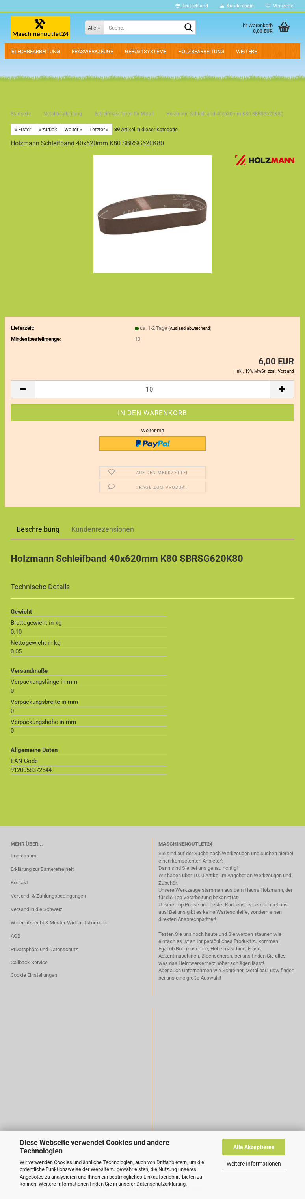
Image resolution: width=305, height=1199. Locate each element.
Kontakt (19, 882)
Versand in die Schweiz (36, 909)
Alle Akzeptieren (254, 1147)
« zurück (48, 129)
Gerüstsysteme (145, 51)
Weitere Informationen (254, 1163)
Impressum (23, 856)
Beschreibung (38, 529)
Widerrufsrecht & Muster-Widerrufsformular (59, 923)
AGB (15, 936)
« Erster (23, 129)
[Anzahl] (152, 389)
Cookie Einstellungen (34, 975)
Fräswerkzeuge (92, 51)
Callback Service (29, 962)
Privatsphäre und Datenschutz (44, 949)
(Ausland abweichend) (190, 328)
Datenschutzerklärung (161, 1184)
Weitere (246, 51)
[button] (191, 6)
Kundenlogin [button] (237, 6)
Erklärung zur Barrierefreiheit (42, 869)
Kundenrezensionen (102, 529)
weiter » (73, 129)
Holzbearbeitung (201, 51)
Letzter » (98, 129)
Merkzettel (280, 6)
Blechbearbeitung (35, 51)
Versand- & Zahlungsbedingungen (48, 896)
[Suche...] (94, 27)
